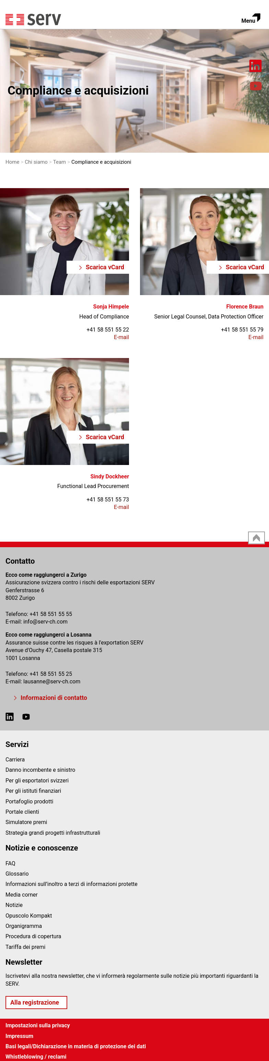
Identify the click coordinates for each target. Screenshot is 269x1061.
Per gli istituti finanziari (33, 791)
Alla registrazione (34, 1002)
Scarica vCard (105, 267)
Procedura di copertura (33, 936)
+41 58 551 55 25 (51, 674)
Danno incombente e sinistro (40, 770)
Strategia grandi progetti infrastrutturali (52, 833)
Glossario (17, 873)
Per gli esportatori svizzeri (37, 780)
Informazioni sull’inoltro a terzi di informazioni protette (71, 884)
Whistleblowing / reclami (36, 1056)
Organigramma (23, 926)
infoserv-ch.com (45, 621)
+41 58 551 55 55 (51, 614)
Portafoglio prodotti (29, 801)
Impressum (19, 1036)
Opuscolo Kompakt (28, 915)
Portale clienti (22, 812)
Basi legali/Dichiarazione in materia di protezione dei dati (75, 1046)
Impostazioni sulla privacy (37, 1025)
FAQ (10, 863)
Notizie (14, 905)
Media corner (21, 894)
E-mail (121, 337)
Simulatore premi (26, 822)
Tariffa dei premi (25, 947)
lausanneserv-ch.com (51, 681)
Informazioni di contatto (54, 697)
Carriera (15, 759)
